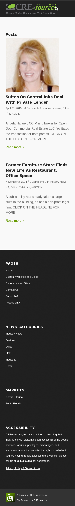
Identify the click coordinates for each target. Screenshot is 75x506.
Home (9, 270)
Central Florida (14, 397)
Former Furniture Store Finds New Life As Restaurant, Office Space (36, 170)
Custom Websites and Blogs (22, 276)
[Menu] (63, 9)
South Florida (13, 403)
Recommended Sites (18, 283)
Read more (16, 147)
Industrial (11, 359)
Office (65, 108)
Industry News (53, 108)
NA (7, 187)
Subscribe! (12, 296)
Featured (11, 340)
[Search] (54, 9)
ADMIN (16, 113)
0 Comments (31, 108)
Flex (8, 353)
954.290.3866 (25, 460)
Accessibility (13, 302)
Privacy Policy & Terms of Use (23, 468)
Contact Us (12, 289)
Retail (22, 187)
